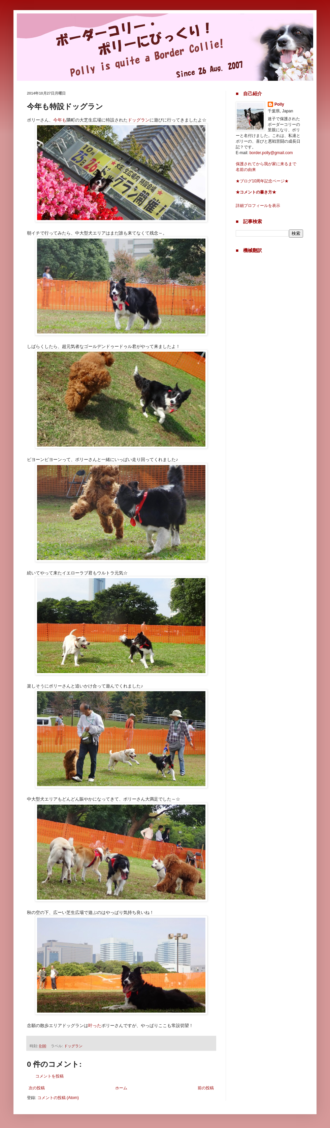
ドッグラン (139, 119)
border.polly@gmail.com (271, 152)
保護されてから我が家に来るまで (266, 164)
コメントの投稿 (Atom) (58, 1097)
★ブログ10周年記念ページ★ (262, 181)
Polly (279, 104)
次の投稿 (37, 1088)
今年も (59, 119)
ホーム (121, 1088)
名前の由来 (246, 169)
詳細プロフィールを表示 (258, 205)
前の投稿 (206, 1088)
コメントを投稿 (49, 1076)
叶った (94, 1025)
